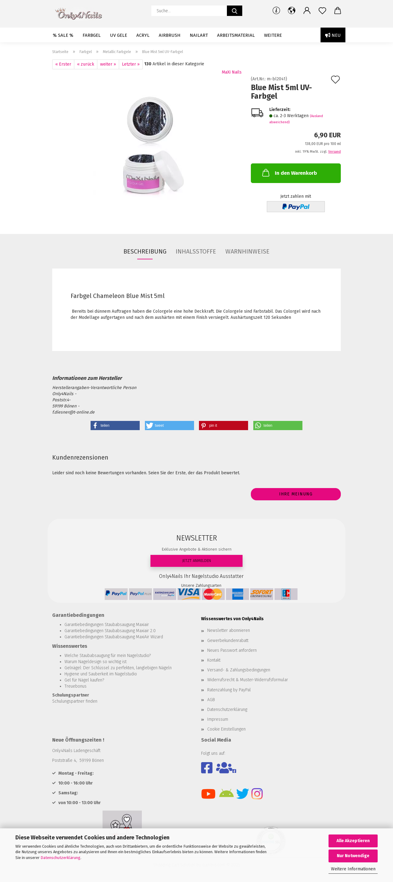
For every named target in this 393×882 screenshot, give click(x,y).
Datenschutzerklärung (60, 857)
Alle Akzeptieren (353, 840)
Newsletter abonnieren (228, 630)
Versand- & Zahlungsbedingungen (238, 670)
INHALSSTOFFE (196, 251)
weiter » (108, 64)
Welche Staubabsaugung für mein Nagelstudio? (107, 655)
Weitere (273, 35)
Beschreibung (144, 251)
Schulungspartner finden (74, 701)
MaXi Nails (232, 72)
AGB (211, 699)
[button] (291, 10)
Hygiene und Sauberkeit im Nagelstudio (100, 674)
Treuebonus (75, 686)
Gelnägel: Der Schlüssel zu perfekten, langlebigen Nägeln (118, 667)
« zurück (85, 64)
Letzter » (131, 64)
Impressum (217, 719)
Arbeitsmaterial (236, 35)
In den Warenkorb (289, 173)
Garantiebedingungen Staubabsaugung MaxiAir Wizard (113, 637)
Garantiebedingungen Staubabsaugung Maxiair (106, 624)
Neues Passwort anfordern (232, 650)
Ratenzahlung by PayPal (229, 690)
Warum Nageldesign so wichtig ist (95, 661)
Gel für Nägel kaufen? (84, 680)
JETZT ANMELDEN (196, 560)
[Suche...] (234, 11)
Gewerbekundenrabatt (227, 640)
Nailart (199, 35)
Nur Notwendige (353, 855)
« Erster (63, 64)
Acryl (143, 35)
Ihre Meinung (296, 494)
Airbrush (170, 35)
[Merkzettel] (322, 10)
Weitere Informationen (353, 869)
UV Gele (118, 35)
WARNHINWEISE (247, 251)
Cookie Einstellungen (226, 729)
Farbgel (92, 35)
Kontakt (213, 660)
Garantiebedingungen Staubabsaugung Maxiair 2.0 (110, 630)
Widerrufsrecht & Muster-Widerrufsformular (247, 679)
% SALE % (63, 35)
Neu (333, 35)
